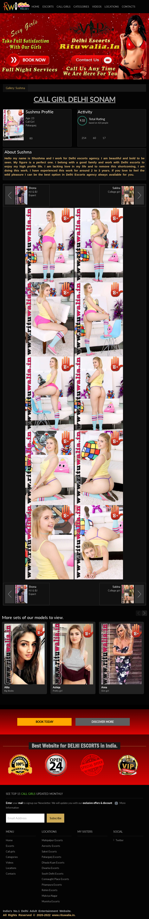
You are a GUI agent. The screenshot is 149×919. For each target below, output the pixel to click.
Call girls (63, 6)
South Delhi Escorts (52, 873)
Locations (112, 6)
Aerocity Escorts (51, 845)
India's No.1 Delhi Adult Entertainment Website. (37, 911)
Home (35, 6)
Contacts (128, 6)
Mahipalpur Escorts (52, 840)
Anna (104, 687)
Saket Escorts (49, 851)
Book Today (44, 721)
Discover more (103, 721)
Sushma (15, 88)
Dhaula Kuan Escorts (53, 862)
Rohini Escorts (49, 890)
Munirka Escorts (51, 901)
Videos (96, 6)
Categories (81, 6)
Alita (6, 687)
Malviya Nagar (49, 895)
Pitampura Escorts (52, 884)
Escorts (48, 6)
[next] (144, 613)
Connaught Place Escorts (55, 879)
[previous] (138, 613)
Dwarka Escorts (50, 868)
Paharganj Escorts (51, 856)
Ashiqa (56, 687)
